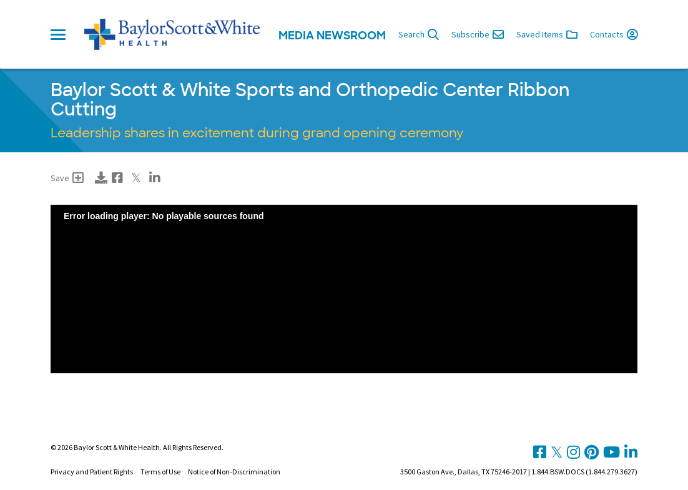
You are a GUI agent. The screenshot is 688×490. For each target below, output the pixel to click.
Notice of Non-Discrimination (234, 471)
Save (67, 178)
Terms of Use (160, 471)
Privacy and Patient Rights (92, 471)
